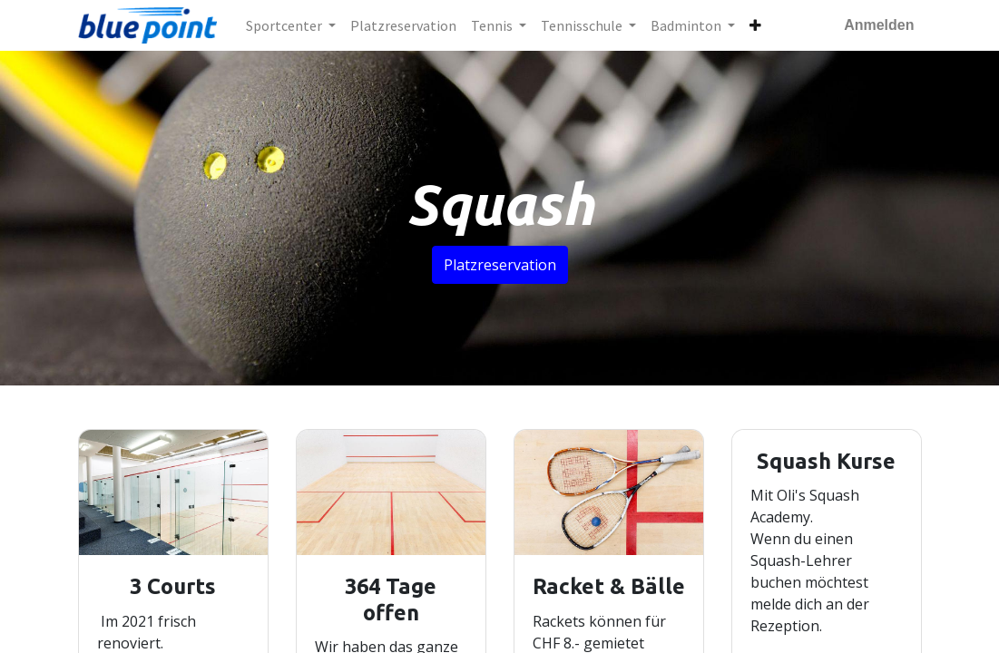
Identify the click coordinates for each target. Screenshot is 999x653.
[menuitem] (403, 25)
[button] (755, 25)
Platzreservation (500, 265)
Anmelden (879, 25)
